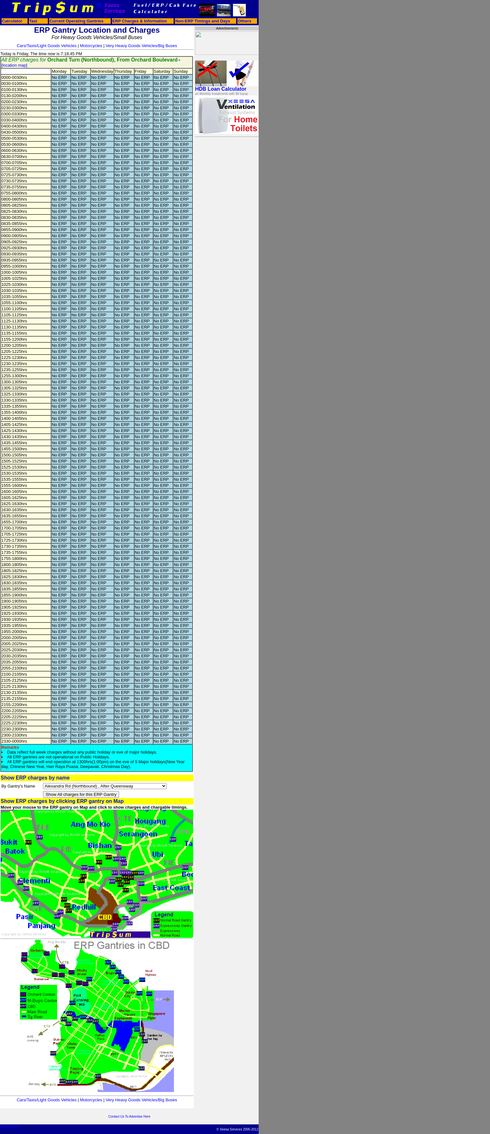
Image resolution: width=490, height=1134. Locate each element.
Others (244, 21)
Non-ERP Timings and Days (202, 21)
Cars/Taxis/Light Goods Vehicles (46, 45)
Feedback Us (9, 1126)
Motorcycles (91, 45)
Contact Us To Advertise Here (129, 1116)
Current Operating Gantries (76, 21)
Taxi (33, 21)
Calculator (12, 21)
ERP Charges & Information (139, 21)
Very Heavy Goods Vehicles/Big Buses (141, 45)
